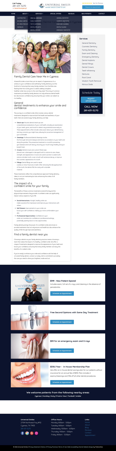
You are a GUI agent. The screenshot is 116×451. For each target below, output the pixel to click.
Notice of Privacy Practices (49, 447)
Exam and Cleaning (89, 53)
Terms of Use (63, 447)
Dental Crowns (88, 67)
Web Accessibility (73, 447)
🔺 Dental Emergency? (19, 8)
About (24, 14)
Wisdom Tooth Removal (91, 81)
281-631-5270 (19, 5)
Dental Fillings (87, 64)
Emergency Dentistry (90, 57)
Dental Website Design (86, 447)
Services (39, 14)
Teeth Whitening (88, 71)
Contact (101, 14)
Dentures (85, 74)
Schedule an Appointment (62, 293)
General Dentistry (89, 43)
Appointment (90, 435)
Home (13, 14)
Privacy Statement (34, 447)
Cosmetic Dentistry (89, 46)
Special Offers (55, 14)
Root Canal (86, 77)
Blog (87, 427)
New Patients (86, 14)
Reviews (71, 14)
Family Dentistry (88, 50)
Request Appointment (91, 100)
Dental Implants (88, 60)
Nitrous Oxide (87, 84)
